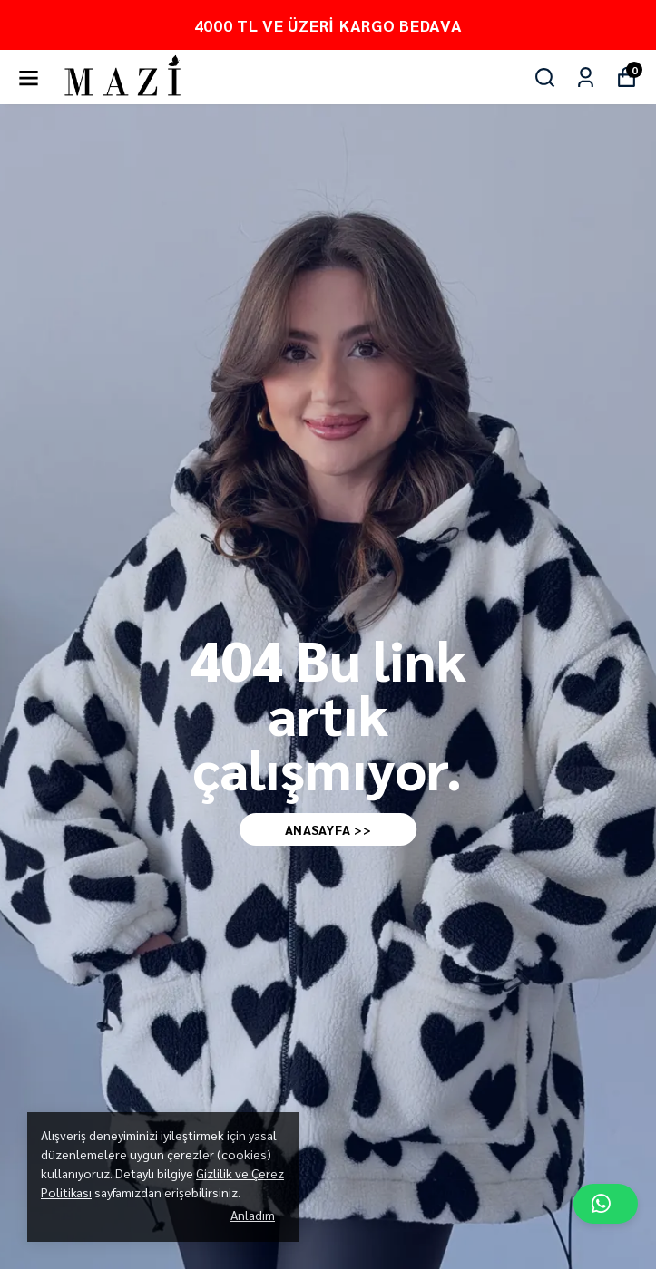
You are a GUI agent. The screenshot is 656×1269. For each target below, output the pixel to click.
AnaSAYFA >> (328, 829)
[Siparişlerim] (585, 77)
